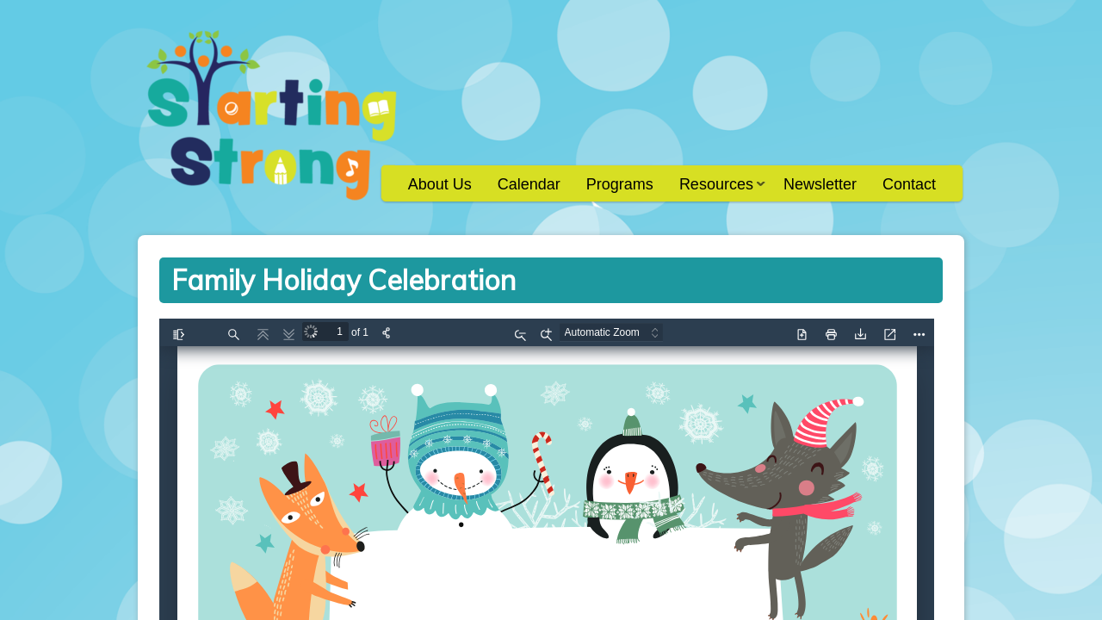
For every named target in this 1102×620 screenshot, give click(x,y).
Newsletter (820, 184)
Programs (619, 184)
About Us (440, 184)
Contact (909, 184)
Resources (715, 190)
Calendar (529, 184)
